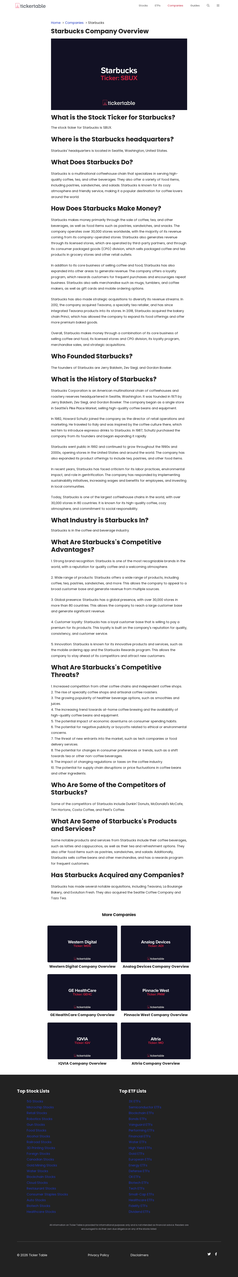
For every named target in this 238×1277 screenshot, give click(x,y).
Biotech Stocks (38, 1206)
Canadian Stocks (40, 1159)
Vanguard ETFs (141, 1124)
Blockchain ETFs (141, 1113)
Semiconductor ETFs (145, 1107)
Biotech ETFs (139, 1182)
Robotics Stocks (39, 1119)
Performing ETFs (141, 1130)
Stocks (143, 5)
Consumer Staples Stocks (47, 1194)
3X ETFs (135, 1101)
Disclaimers (139, 1255)
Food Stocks (36, 1130)
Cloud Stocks (37, 1182)
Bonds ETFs (138, 1119)
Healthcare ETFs (141, 1200)
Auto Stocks (36, 1200)
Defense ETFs (139, 1171)
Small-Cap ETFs (141, 1194)
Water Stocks (37, 1171)
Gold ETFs (136, 1153)
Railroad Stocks (39, 1142)
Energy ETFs (138, 1165)
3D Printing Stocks (41, 1148)
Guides (195, 5)
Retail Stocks (37, 1113)
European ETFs (140, 1159)
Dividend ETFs (139, 1211)
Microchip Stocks (40, 1107)
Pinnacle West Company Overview (156, 1014)
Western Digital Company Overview (82, 966)
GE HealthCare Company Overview (82, 1014)
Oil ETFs (135, 1176)
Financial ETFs (140, 1136)
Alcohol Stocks (38, 1136)
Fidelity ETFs (138, 1206)
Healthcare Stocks (41, 1211)
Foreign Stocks (38, 1153)
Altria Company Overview (156, 1063)
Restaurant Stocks (41, 1188)
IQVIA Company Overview (82, 1063)
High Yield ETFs (140, 1148)
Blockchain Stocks (41, 1176)
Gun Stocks (36, 1124)
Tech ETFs (137, 1188)
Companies (175, 5)
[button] (208, 5)
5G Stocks (35, 1101)
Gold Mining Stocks (42, 1165)
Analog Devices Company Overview (156, 966)
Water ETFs (137, 1142)
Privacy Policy (98, 1255)
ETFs (157, 5)
